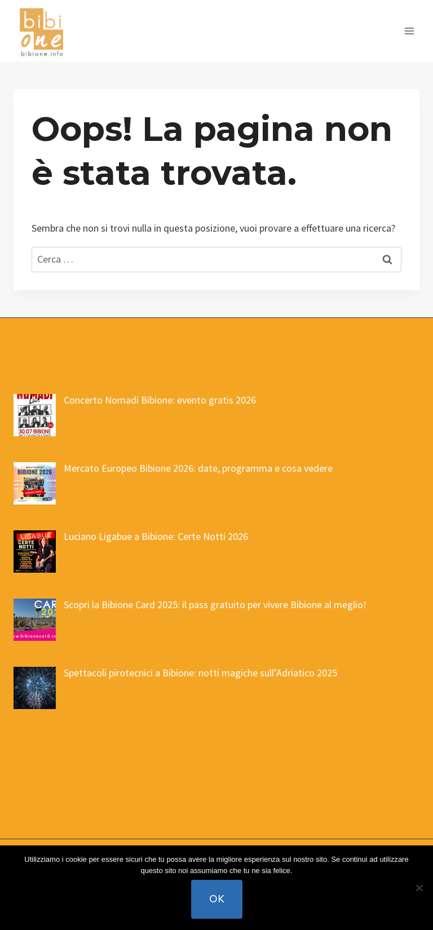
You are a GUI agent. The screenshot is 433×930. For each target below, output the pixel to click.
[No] (419, 887)
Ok (216, 898)
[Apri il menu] (409, 30)
